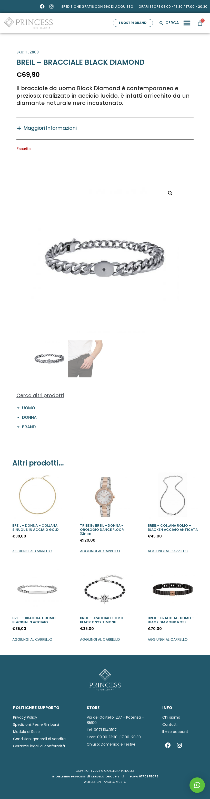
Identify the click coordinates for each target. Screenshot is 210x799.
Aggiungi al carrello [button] (32, 551)
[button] (186, 23)
